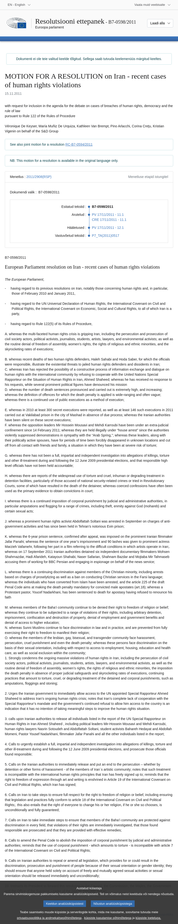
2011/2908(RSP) (38, 177)
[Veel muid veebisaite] (152, 5)
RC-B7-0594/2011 (78, 144)
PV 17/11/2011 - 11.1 (108, 215)
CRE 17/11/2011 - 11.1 (109, 220)
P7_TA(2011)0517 (105, 236)
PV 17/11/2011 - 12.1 (108, 228)
